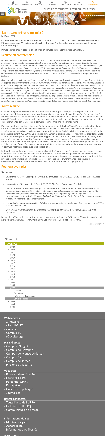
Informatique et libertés (21, 429)
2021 (12, 252)
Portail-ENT (15, 325)
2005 (12, 304)
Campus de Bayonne (19, 350)
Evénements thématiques (24, 296)
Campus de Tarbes (18, 361)
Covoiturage (15, 336)
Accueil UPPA (13, 4)
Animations (18, 290)
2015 (12, 269)
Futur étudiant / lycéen (21, 374)
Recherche (52, 4)
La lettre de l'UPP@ (18, 406)
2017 (12, 263)
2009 (12, 282)
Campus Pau (14, 357)
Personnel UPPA (17, 381)
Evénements (93, 4)
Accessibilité (14, 426)
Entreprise (13, 385)
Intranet (12, 329)
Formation (39, 4)
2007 (12, 288)
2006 (12, 301)
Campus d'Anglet (17, 346)
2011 (12, 279)
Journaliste (13, 392)
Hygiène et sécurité (19, 364)
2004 (12, 307)
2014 (12, 271)
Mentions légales (17, 422)
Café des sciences (21, 299)
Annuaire (13, 321)
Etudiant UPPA (16, 378)
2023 (12, 247)
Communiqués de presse (22, 410)
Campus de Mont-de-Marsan (25, 353)
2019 (12, 258)
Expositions (18, 293)
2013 (12, 274)
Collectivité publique (19, 389)
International (65, 4)
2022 (12, 249)
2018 (12, 260)
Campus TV (13, 332)
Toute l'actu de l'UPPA (20, 402)
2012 (12, 277)
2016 (12, 266)
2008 (12, 285)
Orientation (79, 4)
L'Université (27, 4)
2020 (12, 255)
